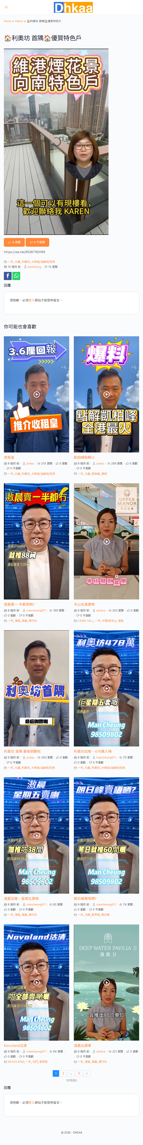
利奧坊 (26, 261)
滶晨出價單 (82, 1046)
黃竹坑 (33, 620)
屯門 (35, 1061)
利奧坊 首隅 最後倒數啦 (22, 751)
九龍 (17, 261)
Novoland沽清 (15, 1046)
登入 (31, 300)
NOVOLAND (16, 1061)
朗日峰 (105, 914)
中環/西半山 (109, 620)
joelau (30, 463)
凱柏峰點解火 (84, 457)
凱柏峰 (96, 473)
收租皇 (9, 457)
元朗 (87, 914)
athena (100, 610)
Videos (19, 21)
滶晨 (24, 620)
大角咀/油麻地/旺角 (43, 261)
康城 (104, 473)
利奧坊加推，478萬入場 (93, 751)
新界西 (96, 914)
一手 (10, 261)
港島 (17, 620)
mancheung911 (36, 610)
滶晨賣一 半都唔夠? (19, 604)
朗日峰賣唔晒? (85, 899)
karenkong (34, 266)
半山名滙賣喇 (84, 604)
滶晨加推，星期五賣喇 (21, 899)
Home (7, 21)
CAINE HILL (85, 620)
